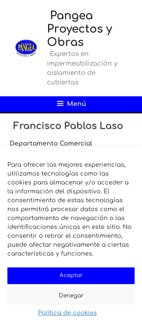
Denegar (71, 296)
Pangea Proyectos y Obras (79, 29)
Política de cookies (67, 313)
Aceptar (71, 275)
